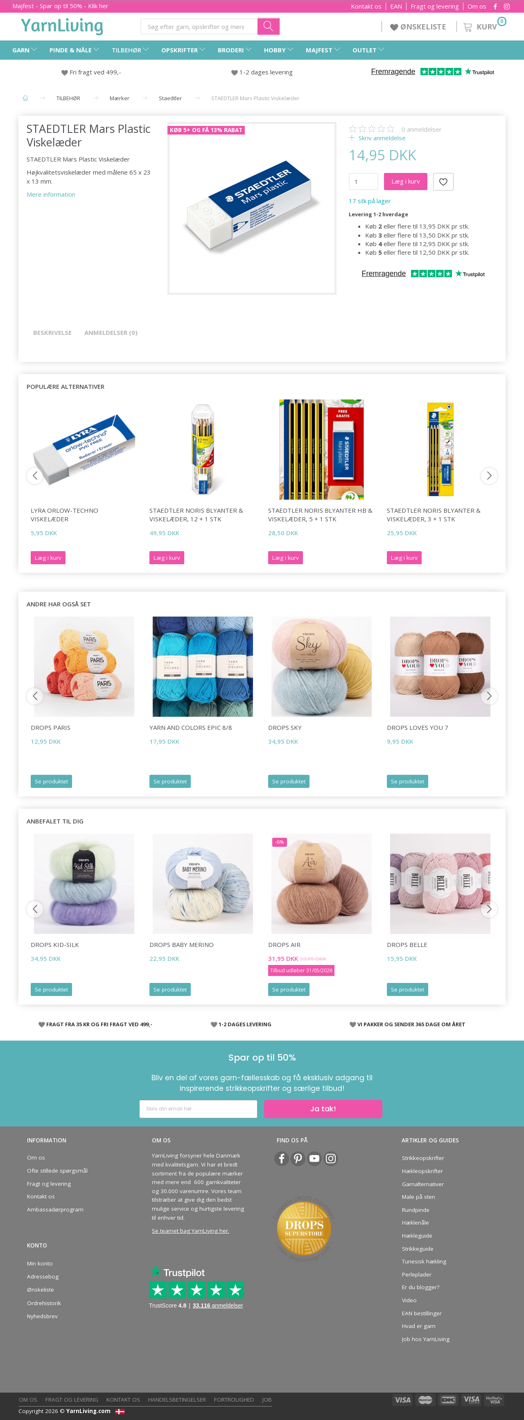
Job (267, 1399)
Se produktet (51, 781)
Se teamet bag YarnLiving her (190, 1230)
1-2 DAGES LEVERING (245, 1024)
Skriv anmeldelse (381, 138)
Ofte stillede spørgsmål (57, 1170)
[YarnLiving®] (62, 25)
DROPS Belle (407, 944)
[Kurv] (484, 25)
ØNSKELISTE (419, 26)
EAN (396, 6)
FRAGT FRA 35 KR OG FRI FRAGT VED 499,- (99, 1024)
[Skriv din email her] (198, 1109)
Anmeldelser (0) (111, 332)
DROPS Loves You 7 (417, 727)
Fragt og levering (435, 6)
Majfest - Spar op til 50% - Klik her (60, 6)
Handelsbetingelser (177, 1399)
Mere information (51, 194)
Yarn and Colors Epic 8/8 (190, 727)
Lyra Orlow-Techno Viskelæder (64, 514)
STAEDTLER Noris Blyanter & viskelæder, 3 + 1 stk (434, 514)
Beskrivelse (52, 332)
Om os (477, 6)
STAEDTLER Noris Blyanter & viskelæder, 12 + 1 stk (196, 514)
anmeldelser (422, 129)
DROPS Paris (50, 727)
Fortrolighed (234, 1399)
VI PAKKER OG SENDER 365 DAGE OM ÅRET (411, 1024)
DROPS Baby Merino (181, 944)
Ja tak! (323, 1109)
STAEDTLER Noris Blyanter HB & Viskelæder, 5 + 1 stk (320, 514)
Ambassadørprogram (55, 1209)
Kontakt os (366, 6)
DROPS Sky (285, 727)
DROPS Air (284, 944)
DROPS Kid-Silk (55, 944)
